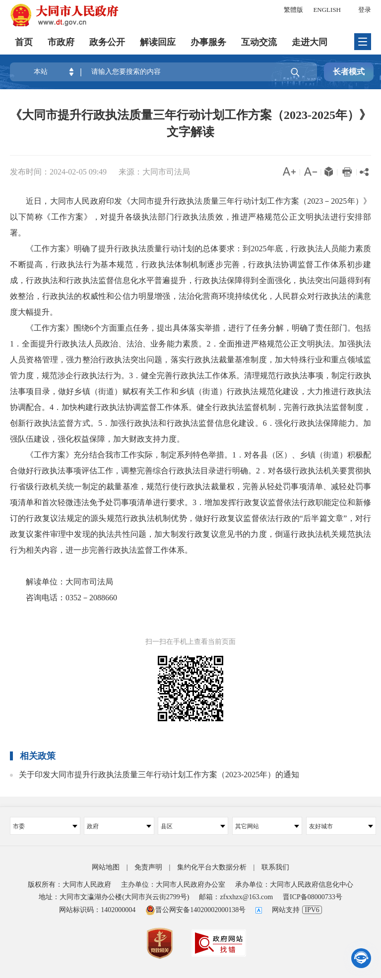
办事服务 (208, 42)
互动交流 (259, 42)
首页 (24, 42)
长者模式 (349, 71)
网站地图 (106, 867)
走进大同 (309, 42)
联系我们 (275, 867)
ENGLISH (327, 9)
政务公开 (107, 42)
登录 (364, 9)
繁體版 (293, 9)
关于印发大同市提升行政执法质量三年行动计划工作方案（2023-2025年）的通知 (159, 774)
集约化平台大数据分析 (212, 867)
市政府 (61, 42)
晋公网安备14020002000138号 (195, 910)
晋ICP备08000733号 (312, 897)
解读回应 (158, 42)
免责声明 (148, 867)
